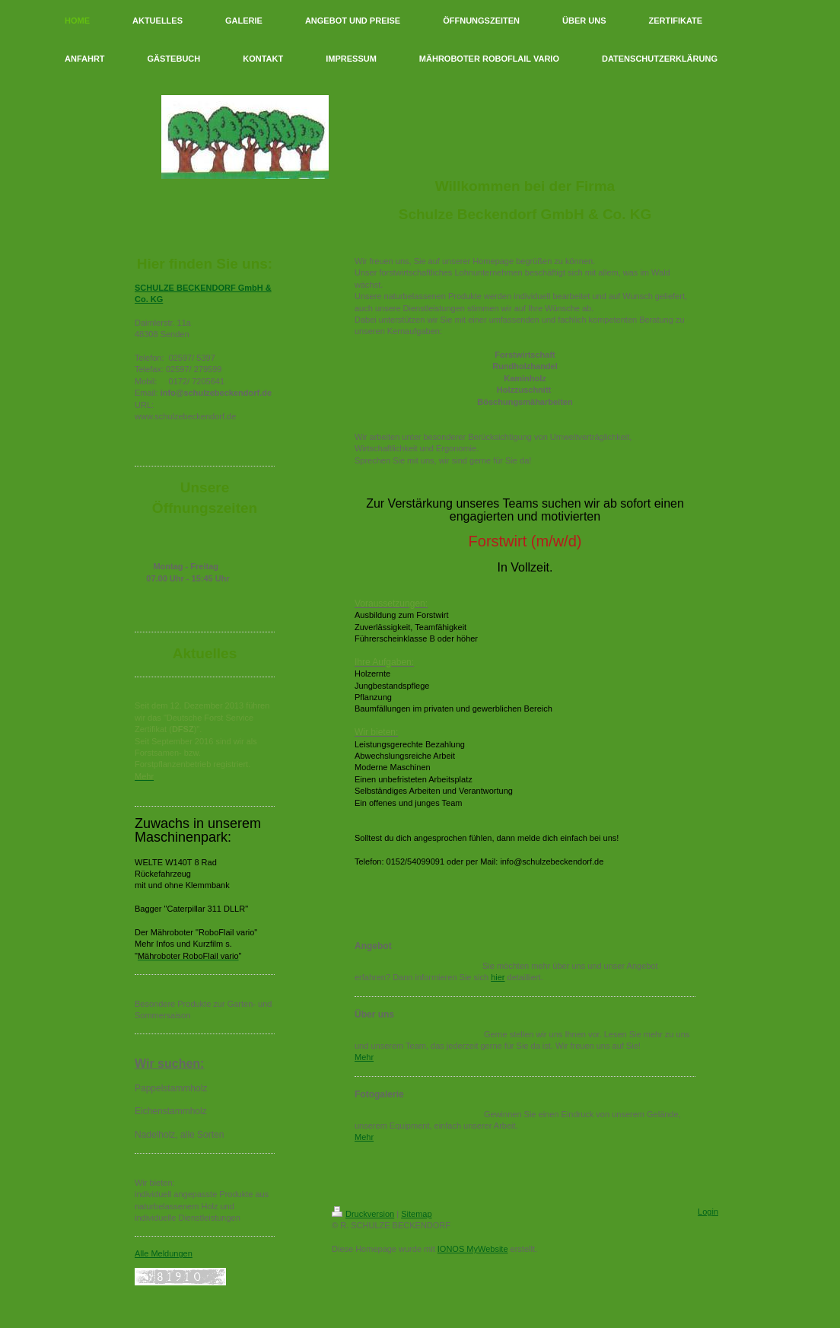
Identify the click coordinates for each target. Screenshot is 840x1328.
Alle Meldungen (163, 1253)
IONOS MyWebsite (473, 1248)
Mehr (364, 1057)
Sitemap (416, 1213)
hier (497, 977)
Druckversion (363, 1213)
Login (708, 1211)
